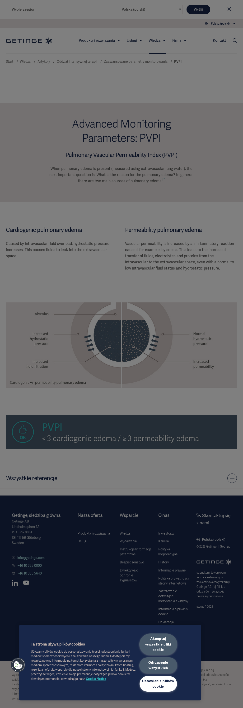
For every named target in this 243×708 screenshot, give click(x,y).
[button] (18, 665)
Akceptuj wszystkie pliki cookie (158, 644)
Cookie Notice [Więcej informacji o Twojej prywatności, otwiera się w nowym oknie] (96, 679)
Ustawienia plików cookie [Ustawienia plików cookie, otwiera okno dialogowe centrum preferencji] (158, 684)
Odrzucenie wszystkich (158, 665)
